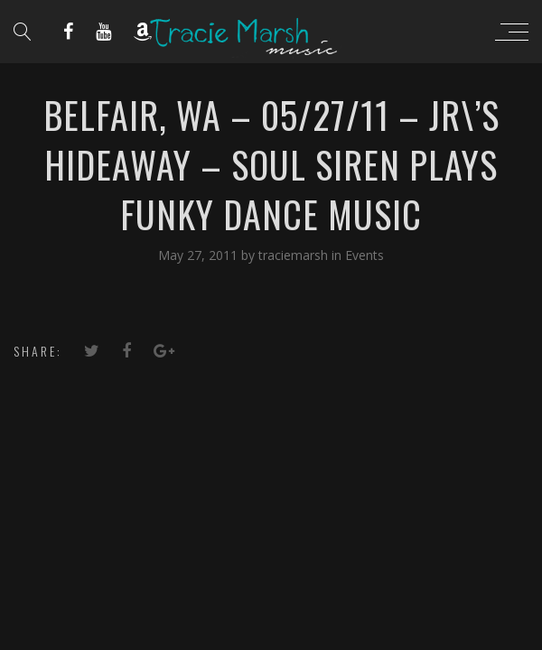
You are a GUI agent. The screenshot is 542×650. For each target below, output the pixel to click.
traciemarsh (295, 255)
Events (364, 255)
